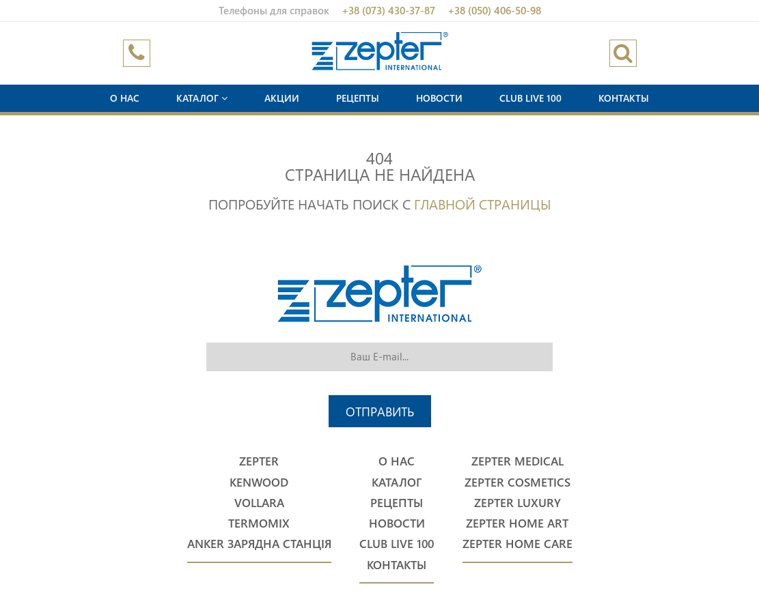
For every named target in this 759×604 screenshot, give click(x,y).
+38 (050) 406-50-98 (494, 10)
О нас (124, 97)
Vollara (259, 502)
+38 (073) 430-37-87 (388, 10)
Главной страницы (482, 203)
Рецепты (357, 97)
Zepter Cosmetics (517, 482)
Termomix (259, 523)
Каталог (201, 97)
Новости (439, 97)
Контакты (623, 97)
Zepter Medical (517, 461)
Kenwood (259, 482)
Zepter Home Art (517, 523)
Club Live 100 (530, 97)
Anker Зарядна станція (259, 543)
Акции (281, 97)
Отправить (380, 411)
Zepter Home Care (517, 543)
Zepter (259, 461)
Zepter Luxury (517, 502)
